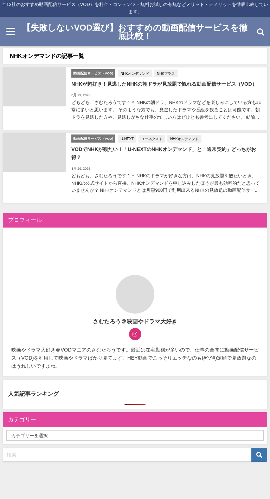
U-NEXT (127, 138)
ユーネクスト (151, 138)
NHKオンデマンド (135, 73)
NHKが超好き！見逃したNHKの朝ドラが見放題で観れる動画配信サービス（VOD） (164, 83)
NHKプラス (166, 73)
